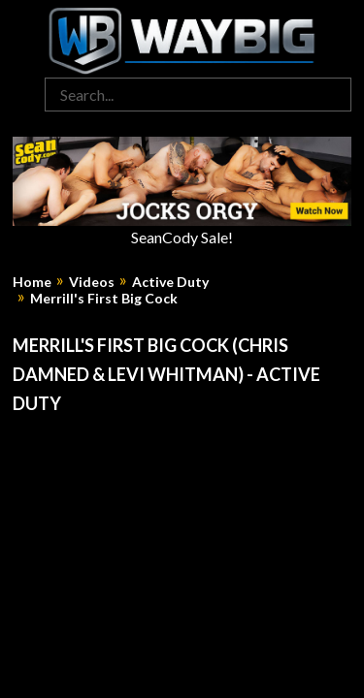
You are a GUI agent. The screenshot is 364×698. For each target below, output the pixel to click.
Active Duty (170, 282)
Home (32, 282)
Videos (92, 282)
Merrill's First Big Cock (104, 298)
